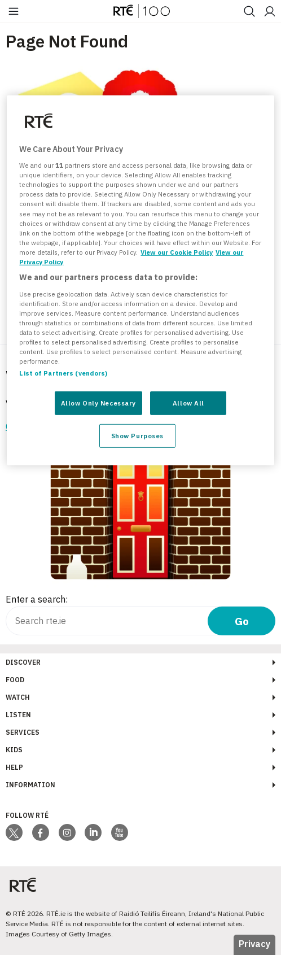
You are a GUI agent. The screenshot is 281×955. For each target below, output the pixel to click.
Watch (18, 697)
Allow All (188, 403)
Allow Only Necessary (98, 403)
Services (22, 732)
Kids (14, 749)
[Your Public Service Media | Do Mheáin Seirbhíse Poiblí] (22, 885)
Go (242, 621)
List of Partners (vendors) (63, 373)
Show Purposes (137, 435)
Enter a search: (37, 599)
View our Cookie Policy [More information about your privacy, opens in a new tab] (176, 252)
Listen (18, 714)
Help (14, 767)
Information (30, 784)
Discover (23, 662)
